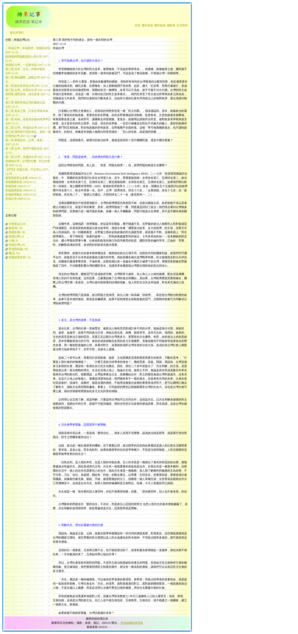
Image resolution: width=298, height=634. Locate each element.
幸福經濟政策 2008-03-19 (20, 190)
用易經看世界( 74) (20, 257)
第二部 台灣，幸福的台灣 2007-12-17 (28, 127)
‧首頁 (137, 25)
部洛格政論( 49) (18, 249)
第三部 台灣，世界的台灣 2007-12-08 (28, 90)
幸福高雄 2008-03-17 (17, 186)
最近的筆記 (17, 32)
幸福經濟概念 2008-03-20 (20, 194)
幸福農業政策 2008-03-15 (20, 182)
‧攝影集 (170, 25)
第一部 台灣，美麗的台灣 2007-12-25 (28, 156)
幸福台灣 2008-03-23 (17, 198)
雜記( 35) (14, 253)
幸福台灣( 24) (17, 244)
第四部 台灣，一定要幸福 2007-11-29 (28, 64)
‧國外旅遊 (147, 25)
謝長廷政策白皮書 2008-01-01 (23, 177)
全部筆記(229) (17, 223)
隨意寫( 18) (15, 228)
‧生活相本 (182, 25)
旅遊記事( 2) (16, 236)
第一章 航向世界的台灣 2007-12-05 (26, 85)
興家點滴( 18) (17, 232)
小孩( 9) (13, 240)
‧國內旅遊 (160, 25)
